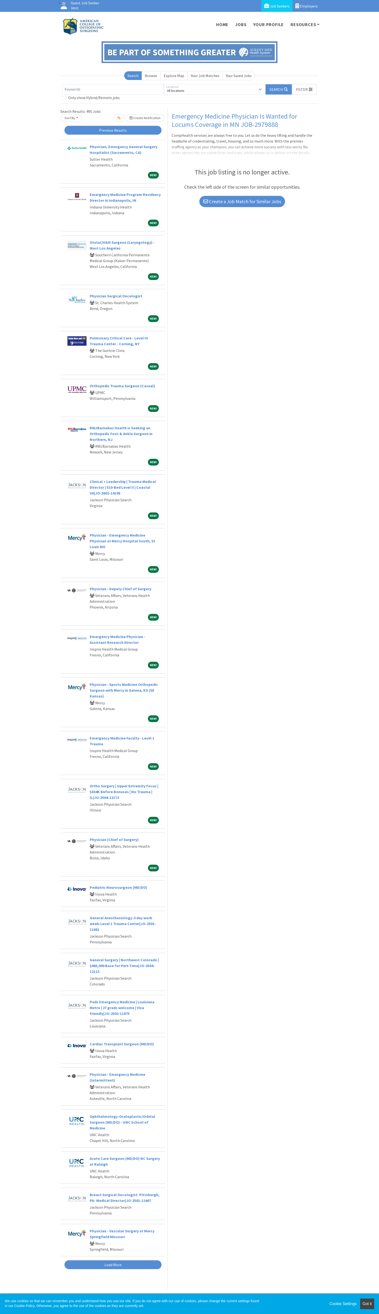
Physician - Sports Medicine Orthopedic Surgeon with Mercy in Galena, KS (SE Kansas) (124, 690)
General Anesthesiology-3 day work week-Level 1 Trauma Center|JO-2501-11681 (123, 923)
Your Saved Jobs (239, 75)
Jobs (240, 24)
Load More (113, 1264)
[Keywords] (113, 89)
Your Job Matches (205, 75)
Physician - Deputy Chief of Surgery (120, 588)
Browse (151, 75)
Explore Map (174, 75)
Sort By (70, 118)
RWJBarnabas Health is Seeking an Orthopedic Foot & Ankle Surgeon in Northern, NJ (121, 433)
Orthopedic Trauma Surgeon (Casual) (122, 385)
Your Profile (268, 24)
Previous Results (113, 130)
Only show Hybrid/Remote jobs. (94, 97)
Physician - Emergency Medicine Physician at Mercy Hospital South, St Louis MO (122, 541)
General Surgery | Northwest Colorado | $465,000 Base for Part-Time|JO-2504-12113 (124, 965)
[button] (304, 89)
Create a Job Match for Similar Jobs (242, 201)
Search (132, 75)
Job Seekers (277, 6)
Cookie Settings (343, 1304)
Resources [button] (303, 24)
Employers (306, 6)
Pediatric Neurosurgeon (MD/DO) (118, 887)
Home (222, 24)
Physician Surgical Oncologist (116, 296)
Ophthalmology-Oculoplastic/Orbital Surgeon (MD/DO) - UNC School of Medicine (122, 1122)
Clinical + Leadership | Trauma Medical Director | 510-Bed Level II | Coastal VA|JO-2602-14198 (123, 487)
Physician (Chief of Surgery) (114, 839)
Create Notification (145, 118)
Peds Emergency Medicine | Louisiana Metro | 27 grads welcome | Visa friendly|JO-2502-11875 (122, 1007)
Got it (367, 1304)
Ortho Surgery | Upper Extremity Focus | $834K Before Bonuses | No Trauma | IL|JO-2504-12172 (124, 791)
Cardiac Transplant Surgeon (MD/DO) (122, 1043)
